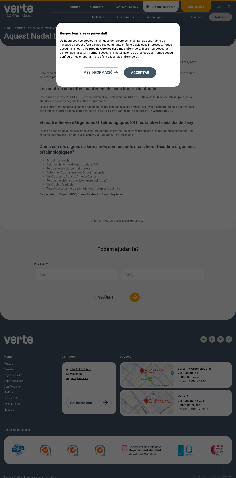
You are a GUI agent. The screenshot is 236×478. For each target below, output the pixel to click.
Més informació (101, 72)
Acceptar (140, 73)
